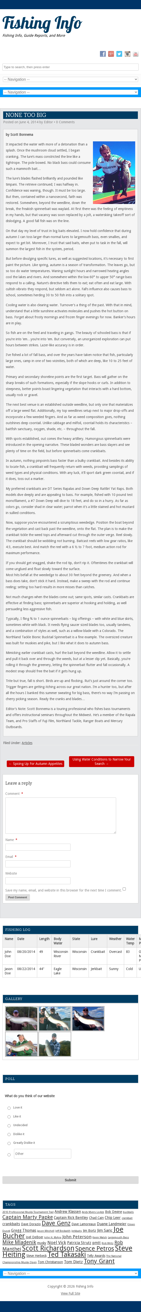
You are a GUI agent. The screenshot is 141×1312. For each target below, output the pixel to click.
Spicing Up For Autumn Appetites (35, 764)
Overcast (115, 952)
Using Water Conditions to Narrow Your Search (102, 761)
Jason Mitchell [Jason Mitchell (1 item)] (45, 1230)
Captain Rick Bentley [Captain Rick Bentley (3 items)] (71, 1218)
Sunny (114, 969)
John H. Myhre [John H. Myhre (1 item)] (52, 1237)
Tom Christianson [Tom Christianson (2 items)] (50, 1262)
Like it (17, 1116)
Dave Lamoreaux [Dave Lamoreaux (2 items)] (83, 1224)
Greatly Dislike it (24, 1143)
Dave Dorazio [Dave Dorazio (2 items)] (31, 1224)
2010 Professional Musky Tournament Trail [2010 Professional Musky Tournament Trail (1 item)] (28, 1212)
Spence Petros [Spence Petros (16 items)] (94, 1248)
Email (11, 857)
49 (41, 952)
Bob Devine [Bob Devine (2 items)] (113, 1212)
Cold (129, 969)
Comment (14, 794)
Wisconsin (79, 952)
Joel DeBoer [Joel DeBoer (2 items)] (34, 1237)
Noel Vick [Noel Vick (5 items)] (56, 1242)
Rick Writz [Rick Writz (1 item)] (107, 1243)
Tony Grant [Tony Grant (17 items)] (99, 1261)
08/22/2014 (26, 969)
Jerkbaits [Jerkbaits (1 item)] (76, 1230)
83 (128, 952)
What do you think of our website (30, 1096)
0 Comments (65, 122)
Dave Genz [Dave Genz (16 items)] (56, 1223)
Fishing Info (42, 22)
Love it (17, 1107)
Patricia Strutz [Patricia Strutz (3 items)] (79, 1243)
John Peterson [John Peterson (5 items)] (77, 1236)
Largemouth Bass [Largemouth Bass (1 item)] (118, 1237)
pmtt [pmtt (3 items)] (96, 1243)
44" (41, 969)
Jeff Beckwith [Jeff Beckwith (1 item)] (62, 1230)
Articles (27, 743)
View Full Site (70, 1293)
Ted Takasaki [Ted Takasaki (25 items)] (67, 1255)
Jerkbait (96, 969)
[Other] (42, 1154)
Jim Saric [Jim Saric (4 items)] (105, 1230)
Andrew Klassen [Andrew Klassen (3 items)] (68, 1212)
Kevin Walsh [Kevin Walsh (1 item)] (99, 1237)
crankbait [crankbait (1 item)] (127, 1218)
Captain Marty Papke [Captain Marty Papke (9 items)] (27, 1217)
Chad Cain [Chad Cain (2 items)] (96, 1218)
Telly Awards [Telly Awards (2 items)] (96, 1256)
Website (11, 873)
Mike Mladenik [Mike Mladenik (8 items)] (19, 1242)
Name (11, 840)
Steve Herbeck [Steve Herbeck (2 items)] (36, 1256)
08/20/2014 (26, 952)
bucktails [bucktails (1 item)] (128, 1212)
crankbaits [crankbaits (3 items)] (11, 1224)
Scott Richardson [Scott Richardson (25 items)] (48, 1248)
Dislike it (18, 1134)
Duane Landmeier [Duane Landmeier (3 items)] (112, 1224)
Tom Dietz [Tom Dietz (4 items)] (73, 1261)
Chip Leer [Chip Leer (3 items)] (113, 1218)
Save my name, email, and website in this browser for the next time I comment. (63, 890)
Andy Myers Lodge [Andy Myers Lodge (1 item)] (93, 1212)
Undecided (20, 1125)
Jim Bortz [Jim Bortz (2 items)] (89, 1230)
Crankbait (98, 952)
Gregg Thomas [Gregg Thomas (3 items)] (23, 1230)
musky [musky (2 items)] (41, 1243)
